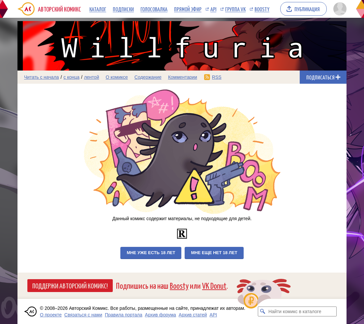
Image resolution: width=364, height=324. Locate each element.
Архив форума (160, 314)
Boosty (262, 9)
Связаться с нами (83, 314)
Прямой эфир (187, 9)
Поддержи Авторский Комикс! (70, 285)
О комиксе (117, 77)
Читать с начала (41, 77)
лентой (91, 77)
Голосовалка (153, 9)
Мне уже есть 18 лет (151, 252)
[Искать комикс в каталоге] (262, 311)
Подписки (123, 9)
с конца (72, 77)
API (213, 9)
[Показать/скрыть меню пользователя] (339, 9)
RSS (217, 77)
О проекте (51, 314)
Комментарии (182, 77)
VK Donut (214, 285)
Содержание (148, 77)
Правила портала (123, 314)
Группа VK (235, 9)
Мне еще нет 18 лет (214, 252)
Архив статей (193, 314)
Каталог (97, 9)
